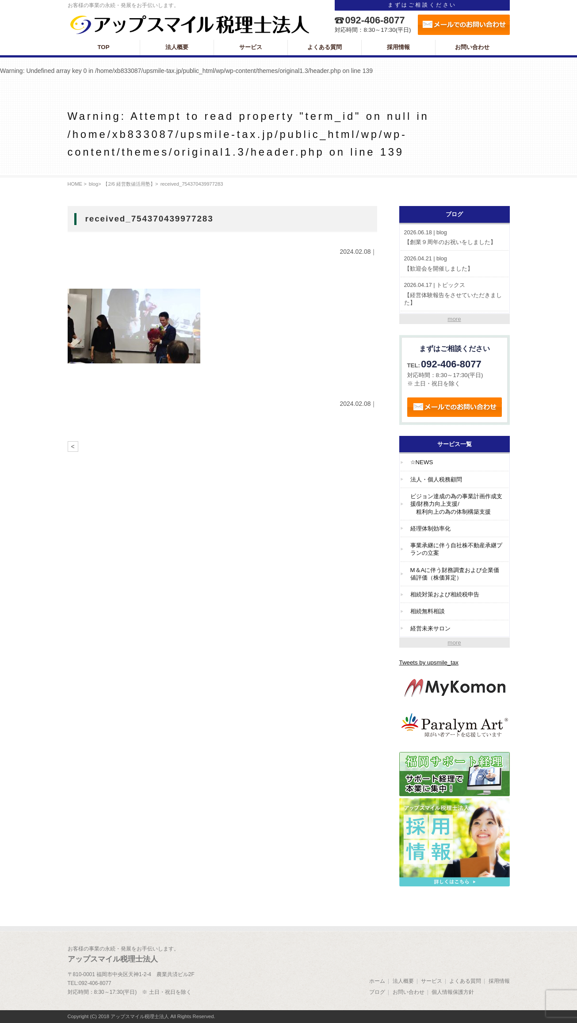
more (454, 319)
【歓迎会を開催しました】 (454, 263)
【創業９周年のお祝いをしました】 (454, 237)
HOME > (77, 184)
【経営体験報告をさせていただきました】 (454, 294)
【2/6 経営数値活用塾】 (129, 184)
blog (93, 184)
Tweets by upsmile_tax (429, 662)
